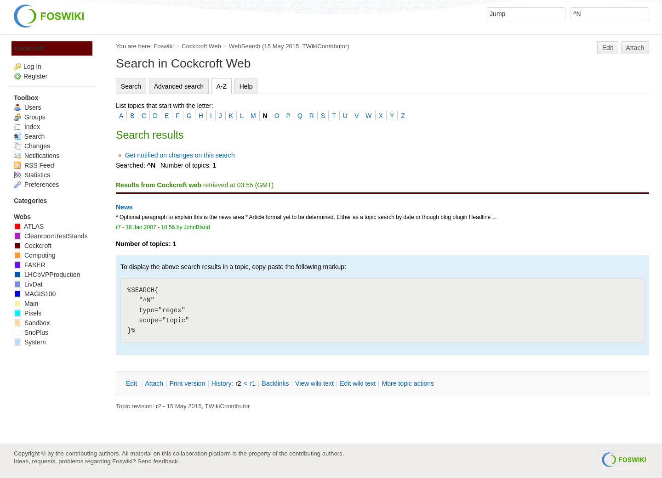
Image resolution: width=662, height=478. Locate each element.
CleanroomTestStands (51, 236)
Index (27, 126)
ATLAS (29, 226)
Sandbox (32, 322)
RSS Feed (34, 165)
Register (35, 76)
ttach (154, 383)
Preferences (36, 184)
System (30, 342)
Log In (32, 66)
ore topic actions (408, 383)
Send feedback (157, 461)
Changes (32, 146)
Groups (30, 117)
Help (246, 86)
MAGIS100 (35, 294)
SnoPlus (31, 332)
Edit (607, 47)
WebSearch (245, 46)
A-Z (222, 86)
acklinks (275, 383)
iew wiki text (314, 383)
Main (26, 303)
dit (132, 383)
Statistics (32, 175)
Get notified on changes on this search (180, 155)
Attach (635, 47)
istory (221, 383)
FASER (30, 265)
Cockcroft (29, 48)
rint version (187, 383)
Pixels (27, 313)
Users (27, 107)
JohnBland (197, 227)
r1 (253, 383)
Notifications (36, 155)
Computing (35, 255)
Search (131, 86)
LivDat (28, 284)
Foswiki (164, 46)
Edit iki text (358, 383)
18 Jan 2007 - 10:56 (150, 227)
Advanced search (179, 86)
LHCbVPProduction (47, 274)
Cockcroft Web (201, 46)
